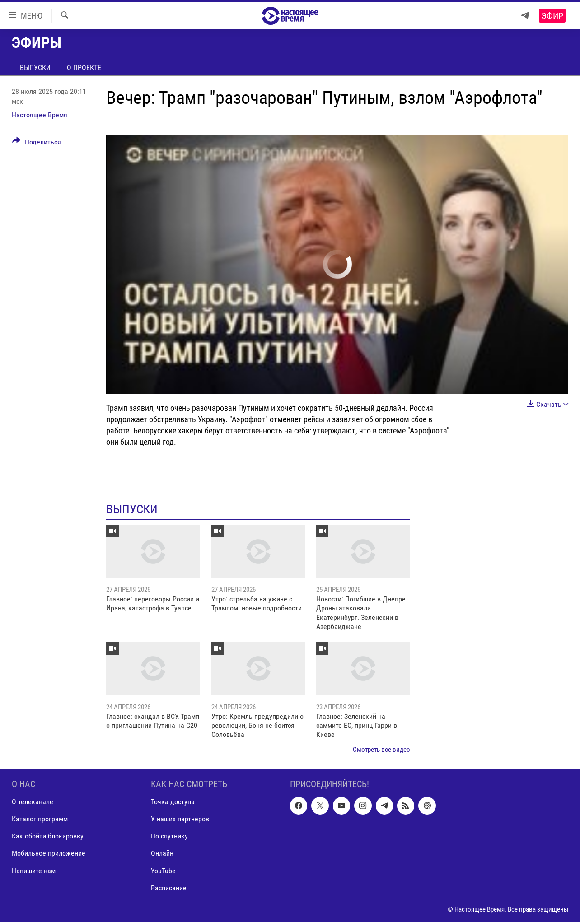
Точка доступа (173, 802)
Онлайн (162, 853)
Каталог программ (40, 819)
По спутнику (169, 836)
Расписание (169, 888)
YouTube (163, 870)
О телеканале (32, 802)
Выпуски (35, 67)
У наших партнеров (180, 819)
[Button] (36, 144)
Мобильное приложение (48, 853)
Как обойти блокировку (48, 836)
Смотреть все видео (381, 749)
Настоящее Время (39, 115)
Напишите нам (34, 870)
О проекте (84, 67)
